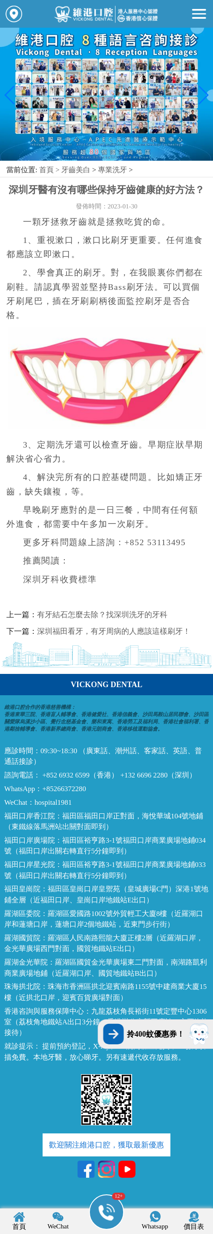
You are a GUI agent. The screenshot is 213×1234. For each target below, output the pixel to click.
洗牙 (64, 444)
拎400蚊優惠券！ (155, 1034)
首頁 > (50, 170)
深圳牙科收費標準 (60, 579)
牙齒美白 (75, 170)
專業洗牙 (112, 170)
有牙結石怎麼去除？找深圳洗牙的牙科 (102, 614)
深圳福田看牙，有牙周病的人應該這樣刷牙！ (113, 631)
